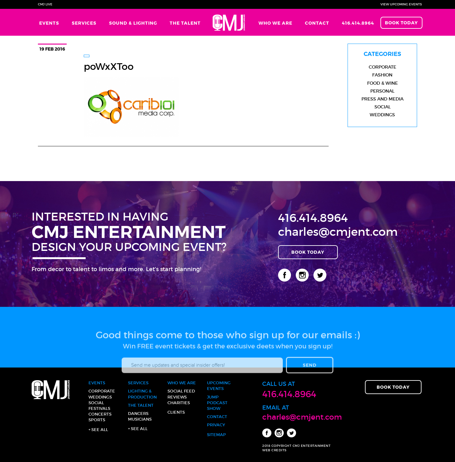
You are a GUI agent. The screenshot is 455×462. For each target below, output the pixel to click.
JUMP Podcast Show (217, 402)
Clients (176, 412)
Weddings (382, 115)
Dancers (138, 413)
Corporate (382, 67)
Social (382, 107)
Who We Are (275, 23)
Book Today (401, 22)
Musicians (140, 419)
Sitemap (216, 434)
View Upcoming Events (401, 4)
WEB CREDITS (274, 450)
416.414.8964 (358, 23)
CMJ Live (45, 4)
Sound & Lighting (133, 23)
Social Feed (181, 391)
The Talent (185, 23)
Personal (382, 91)
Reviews (177, 397)
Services (84, 23)
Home (229, 22)
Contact (317, 23)
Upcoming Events (219, 385)
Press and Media (382, 99)
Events (49, 23)
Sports (96, 419)
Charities (178, 402)
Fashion (382, 75)
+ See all (98, 429)
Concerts (100, 414)
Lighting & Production (142, 393)
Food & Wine (382, 83)
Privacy (216, 425)
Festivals (99, 408)
